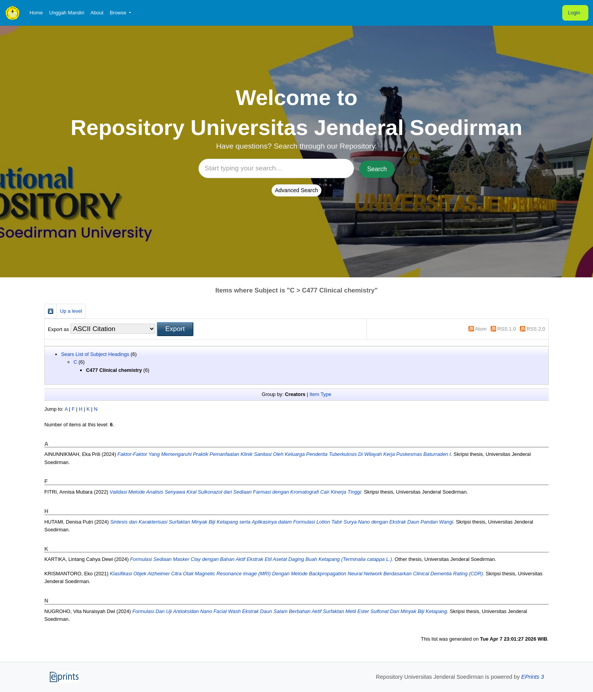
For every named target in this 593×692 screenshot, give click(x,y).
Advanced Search (296, 190)
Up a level (71, 311)
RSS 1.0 (506, 329)
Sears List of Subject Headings (95, 354)
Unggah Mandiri (66, 13)
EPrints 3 (532, 677)
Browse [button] (119, 13)
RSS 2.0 (535, 329)
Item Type (320, 394)
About (96, 13)
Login (574, 13)
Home (36, 13)
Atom (481, 329)
